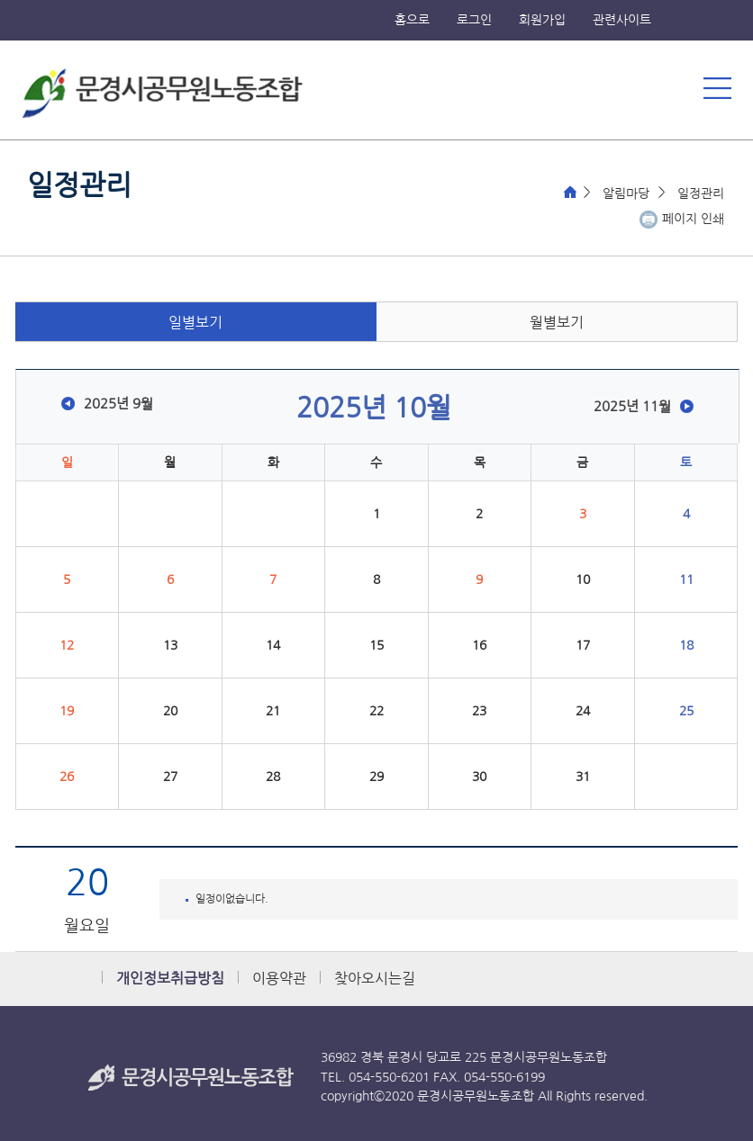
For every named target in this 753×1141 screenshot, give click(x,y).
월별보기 (557, 322)
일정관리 (700, 193)
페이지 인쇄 (693, 218)
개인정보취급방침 (170, 978)
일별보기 (195, 322)
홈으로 (412, 19)
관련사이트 (622, 19)
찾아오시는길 (374, 978)
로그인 (474, 19)
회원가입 (542, 19)
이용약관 (279, 978)
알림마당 (626, 193)
